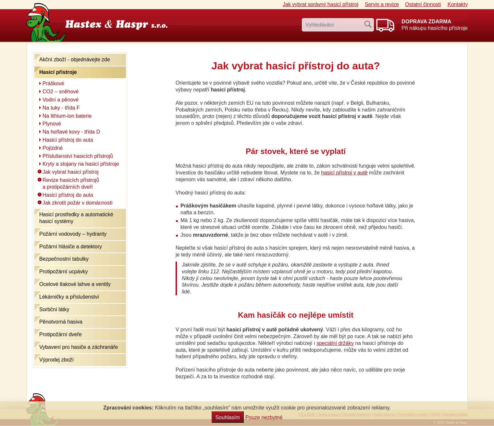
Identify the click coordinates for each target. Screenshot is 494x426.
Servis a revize (382, 4)
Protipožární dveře (60, 334)
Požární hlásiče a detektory (70, 246)
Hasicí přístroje (58, 72)
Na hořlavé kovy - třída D (71, 132)
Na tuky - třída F (61, 108)
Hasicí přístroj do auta (68, 140)
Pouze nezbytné (264, 417)
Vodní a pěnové (61, 99)
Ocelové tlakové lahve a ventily (75, 284)
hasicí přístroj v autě (344, 172)
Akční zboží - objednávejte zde (74, 59)
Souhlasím (228, 417)
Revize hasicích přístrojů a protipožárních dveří (71, 183)
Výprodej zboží (56, 359)
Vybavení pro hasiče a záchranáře (78, 347)
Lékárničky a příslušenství (69, 297)
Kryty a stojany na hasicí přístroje (81, 164)
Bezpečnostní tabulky (64, 259)
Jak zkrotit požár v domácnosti (77, 203)
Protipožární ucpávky (63, 271)
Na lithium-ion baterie (67, 116)
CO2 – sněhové (61, 91)
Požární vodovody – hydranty (72, 234)
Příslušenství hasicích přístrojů (78, 156)
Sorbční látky (54, 309)
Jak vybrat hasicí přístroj (320, 4)
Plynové (52, 123)
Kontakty (458, 4)
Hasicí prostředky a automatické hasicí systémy (76, 218)
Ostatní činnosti (423, 4)
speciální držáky (335, 343)
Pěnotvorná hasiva (60, 322)
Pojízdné (53, 148)
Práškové (53, 83)
